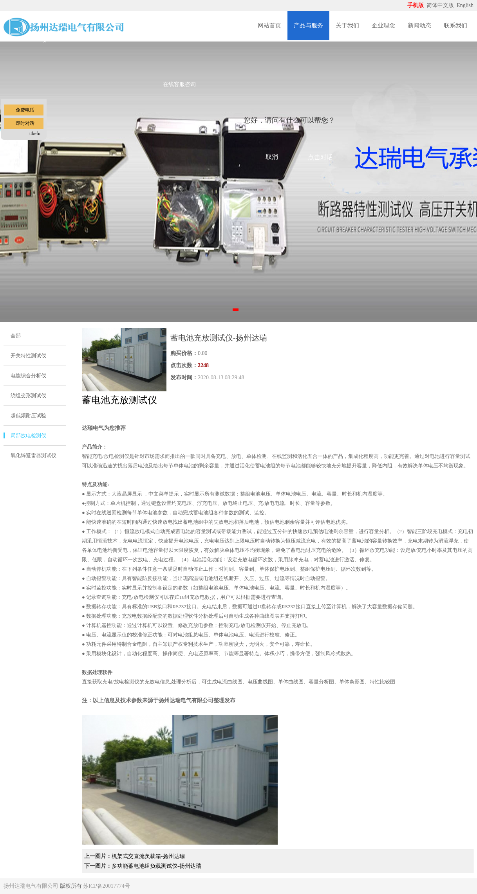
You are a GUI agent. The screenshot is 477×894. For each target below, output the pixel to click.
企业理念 (383, 25)
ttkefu (34, 133)
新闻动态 (419, 25)
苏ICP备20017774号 (106, 886)
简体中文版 (440, 5)
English (465, 5)
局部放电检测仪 (28, 435)
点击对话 (320, 157)
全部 (16, 336)
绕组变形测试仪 (28, 395)
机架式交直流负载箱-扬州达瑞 (148, 856)
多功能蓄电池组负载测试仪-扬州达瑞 (156, 866)
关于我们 (347, 25)
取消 (272, 156)
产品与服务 (308, 25)
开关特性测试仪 (28, 356)
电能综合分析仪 (28, 376)
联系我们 (455, 25)
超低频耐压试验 (28, 415)
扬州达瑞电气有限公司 (31, 886)
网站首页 (269, 25)
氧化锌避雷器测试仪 (33, 455)
